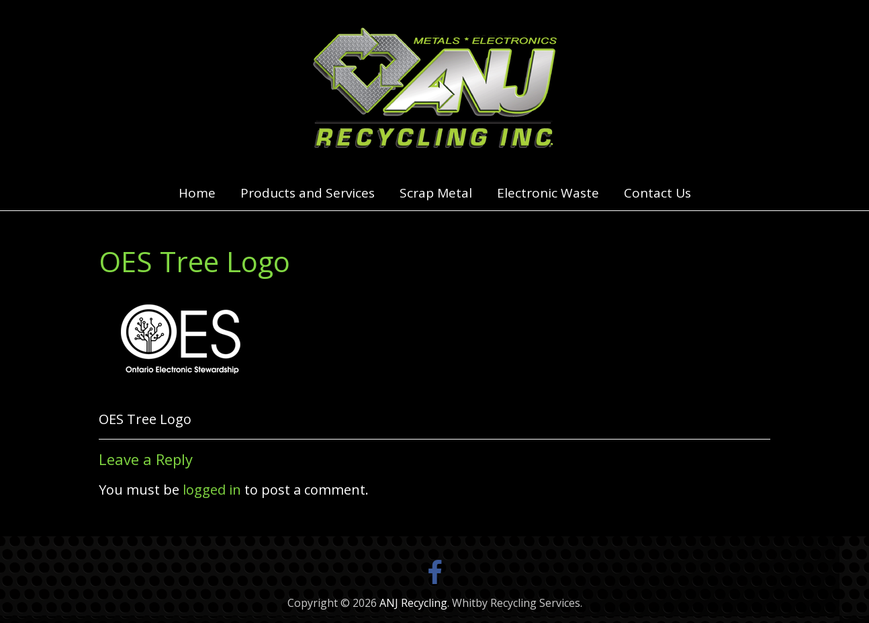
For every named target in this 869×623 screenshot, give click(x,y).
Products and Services (307, 193)
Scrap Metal (436, 193)
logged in (212, 490)
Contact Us (657, 193)
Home (197, 193)
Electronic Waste (548, 193)
